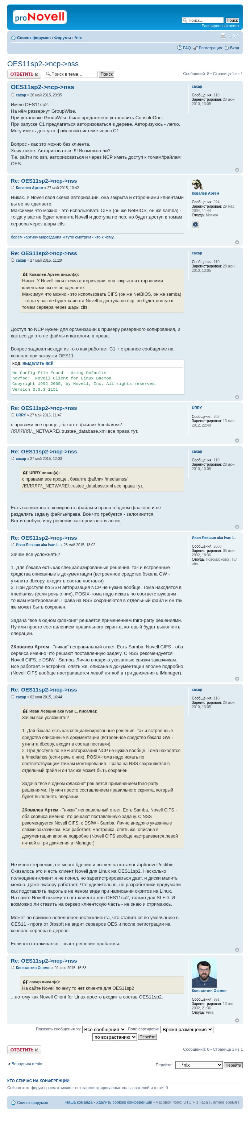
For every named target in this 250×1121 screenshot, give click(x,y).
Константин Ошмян (33, 968)
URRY (21, 415)
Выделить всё (37, 364)
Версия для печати (223, 36)
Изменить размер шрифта (234, 36)
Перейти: (164, 1065)
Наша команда (78, 1102)
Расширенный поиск (220, 26)
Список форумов (34, 38)
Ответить (24, 74)
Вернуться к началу (237, 170)
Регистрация (210, 48)
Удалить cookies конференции (124, 1102)
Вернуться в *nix (27, 1064)
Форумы (62, 38)
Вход (234, 48)
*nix (78, 38)
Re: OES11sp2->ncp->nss (44, 181)
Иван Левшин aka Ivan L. (38, 545)
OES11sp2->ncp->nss (43, 64)
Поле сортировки (170, 1029)
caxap (21, 95)
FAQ (187, 48)
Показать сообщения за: (81, 1029)
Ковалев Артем (29, 188)
